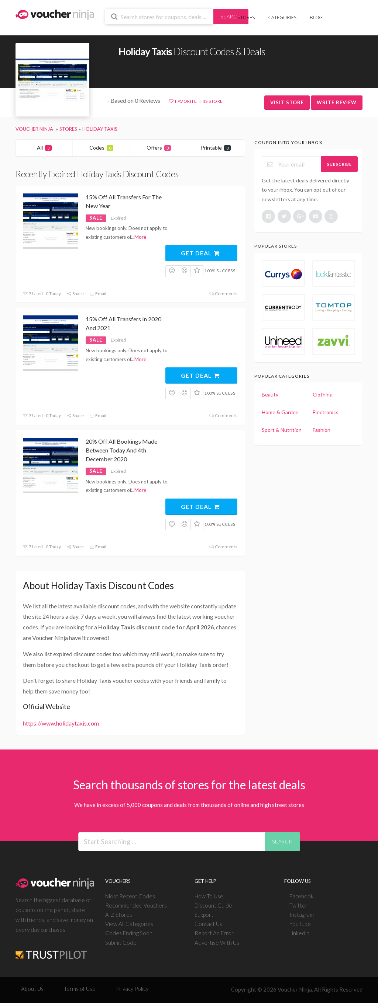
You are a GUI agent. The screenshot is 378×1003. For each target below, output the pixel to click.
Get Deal (200, 252)
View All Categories (129, 923)
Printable (216, 147)
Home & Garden (280, 412)
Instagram (301, 914)
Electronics (326, 412)
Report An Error (214, 933)
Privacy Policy (132, 988)
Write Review (337, 102)
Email (97, 293)
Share (75, 293)
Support (204, 914)
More (140, 237)
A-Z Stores (118, 914)
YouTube (300, 923)
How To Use (209, 896)
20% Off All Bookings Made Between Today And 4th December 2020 (121, 450)
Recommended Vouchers (136, 905)
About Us (32, 988)
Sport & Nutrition (282, 430)
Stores (246, 17)
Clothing (323, 394)
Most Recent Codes (130, 896)
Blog (316, 17)
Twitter (298, 905)
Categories (282, 17)
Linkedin (299, 933)
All (44, 147)
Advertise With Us (217, 942)
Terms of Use (80, 988)
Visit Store (287, 102)
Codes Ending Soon (128, 933)
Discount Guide (213, 905)
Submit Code (121, 942)
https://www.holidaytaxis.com (61, 723)
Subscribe (339, 164)
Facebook (301, 896)
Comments (223, 293)
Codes (101, 147)
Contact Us (208, 923)
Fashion (321, 430)
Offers (159, 147)
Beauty (270, 394)
